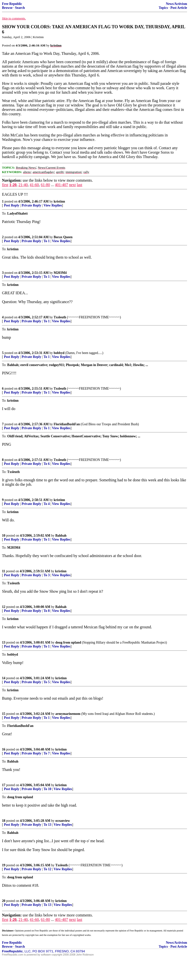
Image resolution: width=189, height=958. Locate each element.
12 (3, 607)
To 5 (47, 682)
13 (3, 642)
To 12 (47, 869)
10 (3, 535)
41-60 (34, 185)
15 (3, 714)
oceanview (62, 821)
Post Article (178, 8)
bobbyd (59, 353)
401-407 (61, 185)
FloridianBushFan (67, 424)
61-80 (45, 185)
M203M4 (60, 273)
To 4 (47, 504)
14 (3, 678)
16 (3, 749)
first (5, 185)
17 (3, 785)
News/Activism (176, 4)
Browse (7, 8)
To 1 (47, 241)
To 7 (47, 753)
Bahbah (60, 535)
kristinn (59, 201)
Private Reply (31, 205)
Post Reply (11, 205)
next (72, 185)
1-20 (12, 185)
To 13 (47, 824)
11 (3, 571)
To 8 (47, 611)
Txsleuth (60, 317)
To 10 (47, 789)
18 (3, 821)
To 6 (47, 464)
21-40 (23, 185)
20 (3, 901)
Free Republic (12, 4)
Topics (163, 8)
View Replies (53, 205)
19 (3, 865)
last (79, 185)
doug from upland (68, 642)
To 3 (47, 575)
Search (20, 8)
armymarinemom (67, 714)
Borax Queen (63, 237)
